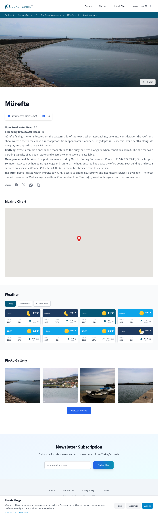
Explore (88, 6)
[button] (79, 238)
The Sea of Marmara (50, 15)
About (52, 490)
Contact (105, 490)
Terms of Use (68, 490)
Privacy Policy (88, 490)
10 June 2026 (42, 303)
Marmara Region (24, 15)
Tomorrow (24, 303)
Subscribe (103, 465)
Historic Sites (119, 6)
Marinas (102, 6)
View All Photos (79, 410)
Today (10, 303)
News (135, 6)
